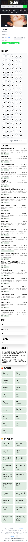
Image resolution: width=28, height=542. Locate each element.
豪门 (5, 194)
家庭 (25, 10)
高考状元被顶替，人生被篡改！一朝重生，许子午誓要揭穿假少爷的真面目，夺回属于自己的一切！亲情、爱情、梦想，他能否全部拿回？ (14, 151)
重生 (18, 37)
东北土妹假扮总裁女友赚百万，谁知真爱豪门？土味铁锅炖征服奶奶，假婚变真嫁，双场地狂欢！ (14, 280)
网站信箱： (14, 536)
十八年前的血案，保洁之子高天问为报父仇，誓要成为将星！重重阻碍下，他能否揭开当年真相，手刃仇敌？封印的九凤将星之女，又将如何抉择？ (14, 288)
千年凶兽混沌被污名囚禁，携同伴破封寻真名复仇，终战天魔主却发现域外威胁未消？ (14, 240)
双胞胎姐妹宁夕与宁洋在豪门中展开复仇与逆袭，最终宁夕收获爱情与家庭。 (14, 216)
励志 (23, 540)
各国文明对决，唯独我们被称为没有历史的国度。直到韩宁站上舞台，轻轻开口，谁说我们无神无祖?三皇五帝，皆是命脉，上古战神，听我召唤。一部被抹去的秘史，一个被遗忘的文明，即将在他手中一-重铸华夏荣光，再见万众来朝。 (14, 248)
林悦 (7, 37)
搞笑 (10, 10)
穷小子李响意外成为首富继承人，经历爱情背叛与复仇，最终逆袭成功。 (14, 305)
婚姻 (7, 234)
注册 (16, 12)
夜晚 (2, 275)
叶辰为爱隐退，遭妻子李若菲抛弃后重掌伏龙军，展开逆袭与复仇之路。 (14, 183)
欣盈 (9, 37)
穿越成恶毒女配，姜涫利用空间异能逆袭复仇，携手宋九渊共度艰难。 (14, 207)
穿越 (2, 210)
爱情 (2, 162)
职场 (7, 315)
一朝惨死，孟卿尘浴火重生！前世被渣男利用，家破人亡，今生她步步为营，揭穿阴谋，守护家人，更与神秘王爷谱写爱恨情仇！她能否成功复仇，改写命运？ (14, 297)
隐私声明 (14, 539)
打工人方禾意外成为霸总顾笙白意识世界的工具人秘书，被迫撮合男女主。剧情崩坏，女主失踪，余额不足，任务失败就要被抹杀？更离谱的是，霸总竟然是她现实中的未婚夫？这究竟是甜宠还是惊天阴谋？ (14, 313)
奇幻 (17, 10)
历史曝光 (7, 251)
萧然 (6, 37)
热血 (21, 39)
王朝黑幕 (12, 251)
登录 (12, 12)
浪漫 (5, 275)
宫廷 (17, 540)
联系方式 (10, 539)
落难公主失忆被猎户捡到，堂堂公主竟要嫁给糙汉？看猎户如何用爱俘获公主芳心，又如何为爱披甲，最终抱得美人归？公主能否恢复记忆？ (14, 175)
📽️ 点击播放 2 (15, 43)
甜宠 (7, 170)
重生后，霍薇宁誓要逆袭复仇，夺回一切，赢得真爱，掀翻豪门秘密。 (14, 264)
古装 (5, 178)
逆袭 (7, 153)
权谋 (19, 540)
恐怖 (14, 10)
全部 (3, 10)
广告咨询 (22, 539)
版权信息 (18, 539)
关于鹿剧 (6, 539)
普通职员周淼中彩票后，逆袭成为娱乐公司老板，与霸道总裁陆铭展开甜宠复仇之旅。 (14, 256)
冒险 (7, 10)
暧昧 (7, 275)
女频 (18, 39)
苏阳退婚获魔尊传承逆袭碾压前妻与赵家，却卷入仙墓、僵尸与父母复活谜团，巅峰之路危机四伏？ (14, 199)
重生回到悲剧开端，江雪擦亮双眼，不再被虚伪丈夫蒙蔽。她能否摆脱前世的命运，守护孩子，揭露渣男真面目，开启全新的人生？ (13, 232)
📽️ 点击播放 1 (6, 43)
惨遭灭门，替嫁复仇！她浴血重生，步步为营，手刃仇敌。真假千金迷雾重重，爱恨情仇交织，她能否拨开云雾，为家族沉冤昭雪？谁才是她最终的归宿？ (13, 224)
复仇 (5, 153)
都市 (5, 162)
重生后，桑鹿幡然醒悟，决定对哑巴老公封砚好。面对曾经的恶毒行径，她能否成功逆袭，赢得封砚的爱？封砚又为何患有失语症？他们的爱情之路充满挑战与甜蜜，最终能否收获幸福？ (14, 191)
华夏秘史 (3, 251)
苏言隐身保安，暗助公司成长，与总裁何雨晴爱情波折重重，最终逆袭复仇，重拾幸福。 (14, 159)
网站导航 (21, 528)
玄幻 (21, 10)
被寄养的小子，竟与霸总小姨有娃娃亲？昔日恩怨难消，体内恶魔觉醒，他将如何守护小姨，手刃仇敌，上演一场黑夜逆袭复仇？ (14, 167)
